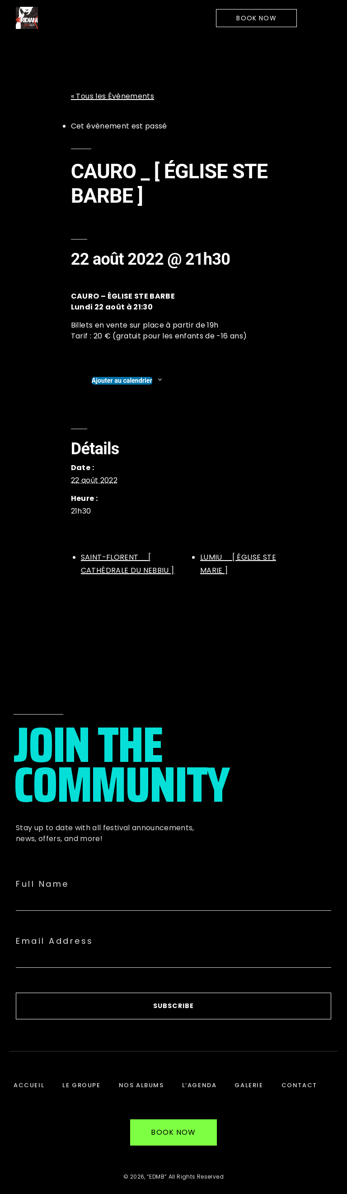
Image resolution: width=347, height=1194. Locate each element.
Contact (299, 1085)
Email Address (55, 941)
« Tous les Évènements (112, 96)
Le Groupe (81, 1085)
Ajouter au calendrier (122, 380)
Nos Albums (141, 1085)
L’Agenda (199, 1085)
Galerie (248, 1085)
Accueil (29, 1085)
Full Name (42, 884)
